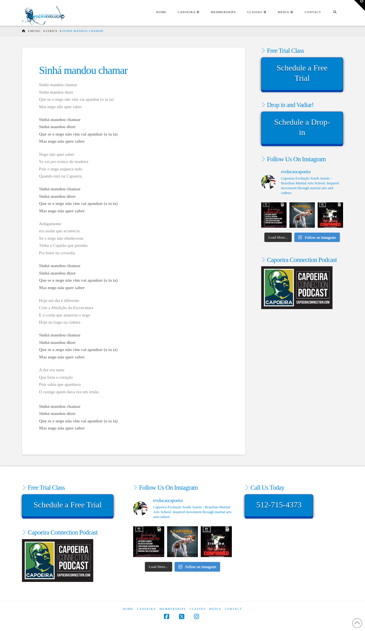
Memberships (172, 608)
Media (215, 608)
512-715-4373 (279, 504)
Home (128, 608)
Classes (197, 608)
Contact (233, 608)
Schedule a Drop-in (302, 127)
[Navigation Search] (335, 13)
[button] (359, 5)
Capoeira (146, 608)
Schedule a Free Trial (302, 72)
